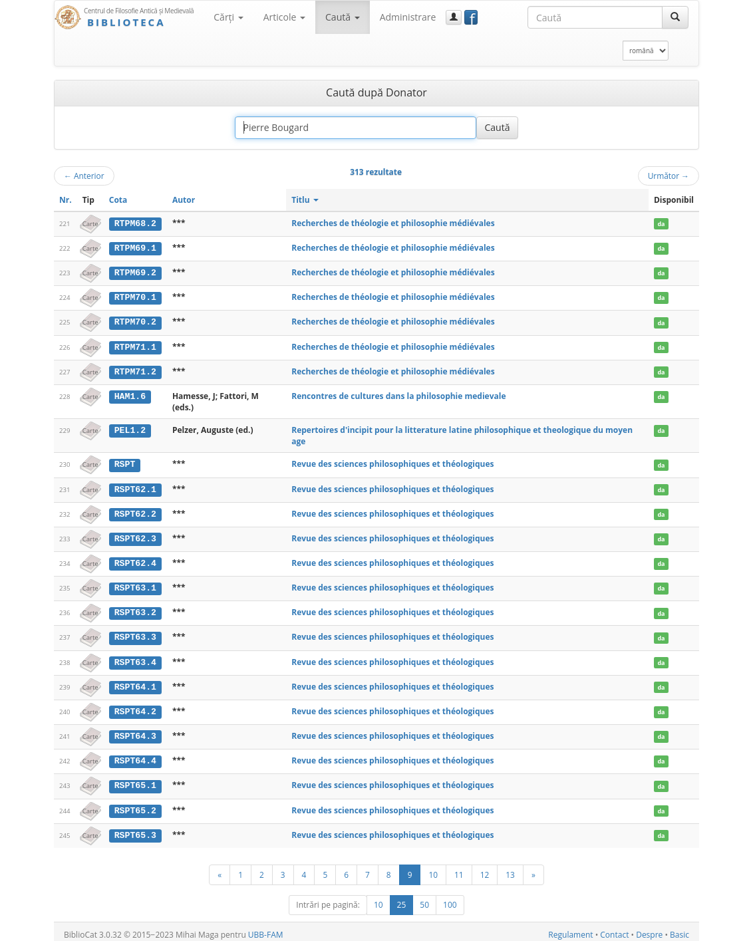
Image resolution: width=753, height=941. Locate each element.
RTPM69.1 (135, 248)
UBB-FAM (265, 928)
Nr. (65, 199)
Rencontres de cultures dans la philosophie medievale (398, 394)
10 (433, 868)
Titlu (305, 199)
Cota (118, 199)
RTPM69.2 (135, 272)
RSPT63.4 (135, 658)
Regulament (570, 928)
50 (424, 898)
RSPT (125, 463)
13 (510, 868)
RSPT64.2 (135, 708)
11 (459, 868)
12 (485, 868)
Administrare (408, 17)
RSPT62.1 (135, 487)
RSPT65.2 (135, 805)
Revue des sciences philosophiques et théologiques (392, 462)
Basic (679, 928)
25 (401, 898)
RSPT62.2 (135, 511)
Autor (183, 199)
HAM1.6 (130, 394)
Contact (614, 928)
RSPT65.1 (135, 781)
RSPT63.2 (135, 609)
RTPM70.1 (135, 297)
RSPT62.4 (135, 561)
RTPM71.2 (135, 370)
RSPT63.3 (135, 634)
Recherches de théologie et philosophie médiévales (392, 223)
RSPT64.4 (135, 756)
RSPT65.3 (135, 829)
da (661, 223)
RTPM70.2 (135, 321)
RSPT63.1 (135, 585)
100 (450, 898)
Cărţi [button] (228, 17)
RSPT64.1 (135, 683)
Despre (649, 928)
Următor (668, 175)
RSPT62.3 (135, 536)
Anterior (84, 175)
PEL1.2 (130, 428)
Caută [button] (342, 17)
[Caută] (675, 17)
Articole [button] (284, 17)
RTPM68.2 (135, 223)
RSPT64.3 (135, 732)
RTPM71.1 (135, 346)
